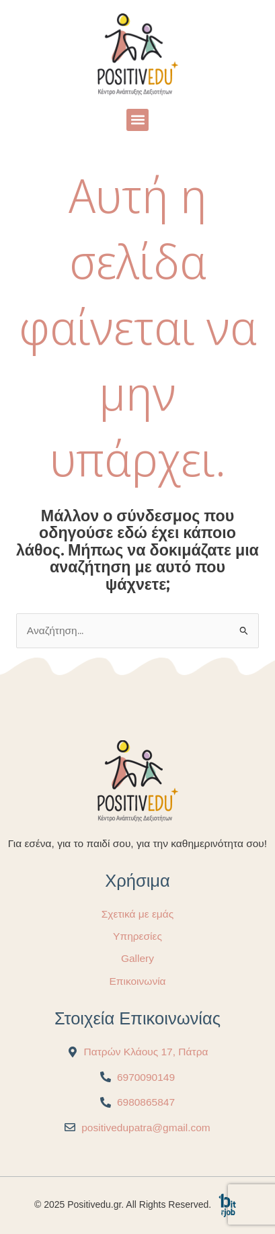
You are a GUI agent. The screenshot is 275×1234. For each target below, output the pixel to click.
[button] (137, 120)
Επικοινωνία (137, 981)
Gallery (137, 958)
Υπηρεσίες (137, 936)
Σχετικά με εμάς (137, 914)
